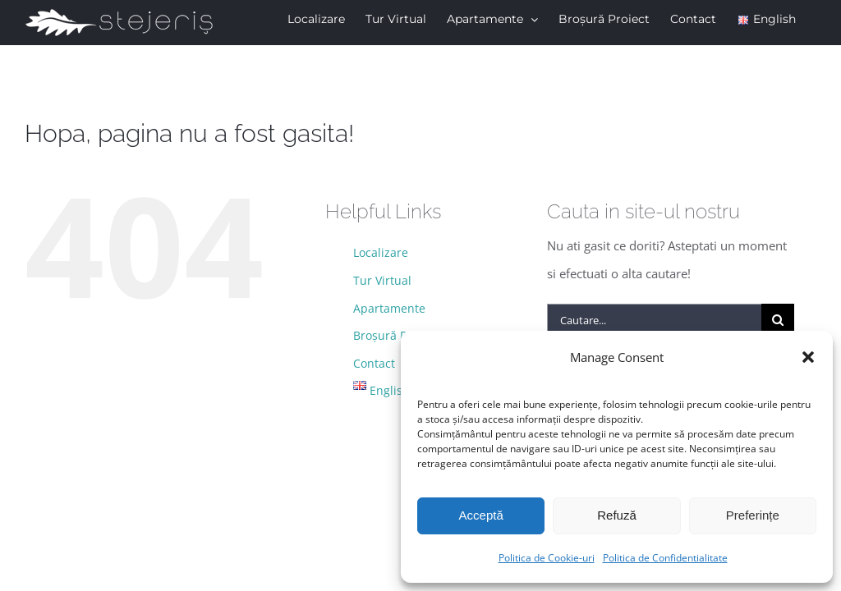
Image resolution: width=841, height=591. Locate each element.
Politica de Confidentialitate (665, 558)
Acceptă (481, 515)
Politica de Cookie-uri (547, 558)
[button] (808, 357)
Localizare (380, 252)
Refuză (616, 515)
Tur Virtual (382, 280)
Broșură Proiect (395, 335)
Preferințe (752, 515)
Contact (374, 363)
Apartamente (389, 308)
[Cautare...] (654, 320)
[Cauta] (777, 320)
